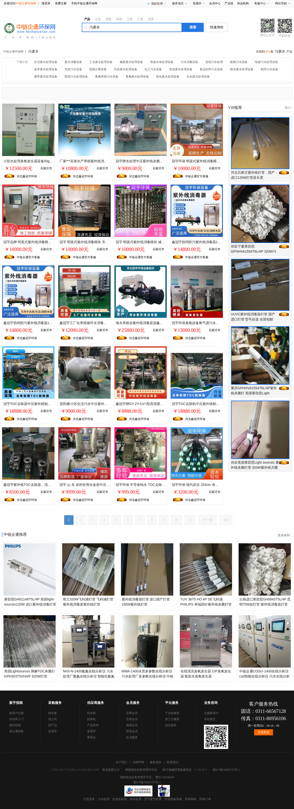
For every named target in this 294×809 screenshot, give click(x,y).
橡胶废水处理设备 (131, 62)
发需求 (52, 731)
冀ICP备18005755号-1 (226, 769)
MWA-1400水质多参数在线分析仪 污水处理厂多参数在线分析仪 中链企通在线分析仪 (147, 676)
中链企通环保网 (13, 51)
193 (225, 520)
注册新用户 (211, 713)
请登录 (46, 3)
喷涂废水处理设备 (241, 69)
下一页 (207, 520)
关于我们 (121, 762)
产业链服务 (172, 713)
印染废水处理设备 (125, 69)
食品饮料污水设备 (211, 69)
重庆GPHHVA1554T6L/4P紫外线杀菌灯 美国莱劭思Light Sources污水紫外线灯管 (254, 393)
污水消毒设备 (189, 62)
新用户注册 (16, 713)
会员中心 (215, 3)
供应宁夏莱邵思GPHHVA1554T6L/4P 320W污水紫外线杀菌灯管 (254, 251)
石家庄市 (46, 168)
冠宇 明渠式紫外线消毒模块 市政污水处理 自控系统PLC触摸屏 (107, 242)
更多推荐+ (284, 535)
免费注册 (61, 3)
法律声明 (138, 762)
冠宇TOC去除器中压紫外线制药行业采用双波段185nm (44, 404)
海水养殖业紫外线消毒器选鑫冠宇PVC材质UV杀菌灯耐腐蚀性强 (164, 323)
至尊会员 (132, 713)
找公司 (52, 719)
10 (176, 520)
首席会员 (132, 719)
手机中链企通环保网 (84, 3)
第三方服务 (172, 719)
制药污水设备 (269, 69)
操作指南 (15, 725)
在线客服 (263, 732)
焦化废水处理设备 (167, 76)
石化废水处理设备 (198, 76)
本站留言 (210, 719)
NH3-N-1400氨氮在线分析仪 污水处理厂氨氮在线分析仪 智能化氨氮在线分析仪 (89, 676)
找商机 (91, 719)
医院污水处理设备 (76, 76)
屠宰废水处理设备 (45, 76)
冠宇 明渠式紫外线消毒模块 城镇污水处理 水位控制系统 (158, 242)
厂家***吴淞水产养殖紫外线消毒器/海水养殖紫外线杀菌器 (103, 161)
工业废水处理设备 (101, 62)
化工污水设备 (153, 69)
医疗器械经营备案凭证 (177, 769)
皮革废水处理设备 (45, 69)
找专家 (52, 713)
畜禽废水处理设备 (137, 76)
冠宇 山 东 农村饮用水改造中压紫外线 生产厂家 (95, 485)
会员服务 (132, 737)
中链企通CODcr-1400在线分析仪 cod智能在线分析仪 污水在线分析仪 (264, 676)
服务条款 (155, 762)
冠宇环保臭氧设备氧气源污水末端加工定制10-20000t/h (213, 323)
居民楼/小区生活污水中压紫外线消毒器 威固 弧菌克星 (100, 404)
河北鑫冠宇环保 (27, 176)
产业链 (229, 3)
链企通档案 (16, 731)
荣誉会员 (132, 731)
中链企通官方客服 (196, 176)
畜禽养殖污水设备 (106, 76)
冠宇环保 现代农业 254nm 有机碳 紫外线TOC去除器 (211, 485)
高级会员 (132, 725)
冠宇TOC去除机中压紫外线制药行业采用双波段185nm (213, 404)
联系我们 (172, 762)
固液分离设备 (98, 69)
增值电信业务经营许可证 (141, 769)
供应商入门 (16, 719)
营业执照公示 (111, 769)
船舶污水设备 (239, 62)
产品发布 (93, 725)
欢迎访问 (20, 3)
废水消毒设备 (73, 62)
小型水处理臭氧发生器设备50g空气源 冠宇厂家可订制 (43, 161)
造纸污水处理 (214, 62)
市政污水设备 (73, 69)
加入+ (288, 107)
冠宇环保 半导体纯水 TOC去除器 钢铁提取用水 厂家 (155, 485)
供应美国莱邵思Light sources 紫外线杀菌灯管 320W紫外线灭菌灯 (255, 467)
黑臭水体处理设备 (161, 62)
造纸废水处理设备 (180, 69)
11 (189, 520)
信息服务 (171, 725)
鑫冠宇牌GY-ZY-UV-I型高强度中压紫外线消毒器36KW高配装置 (163, 404)
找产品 (52, 725)
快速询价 (217, 27)
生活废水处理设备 (45, 62)
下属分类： (23, 62)
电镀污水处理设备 (266, 62)
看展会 (91, 737)
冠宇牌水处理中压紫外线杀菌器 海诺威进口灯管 (152, 161)
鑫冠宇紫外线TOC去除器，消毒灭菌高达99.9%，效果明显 (47, 485)
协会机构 (243, 3)
